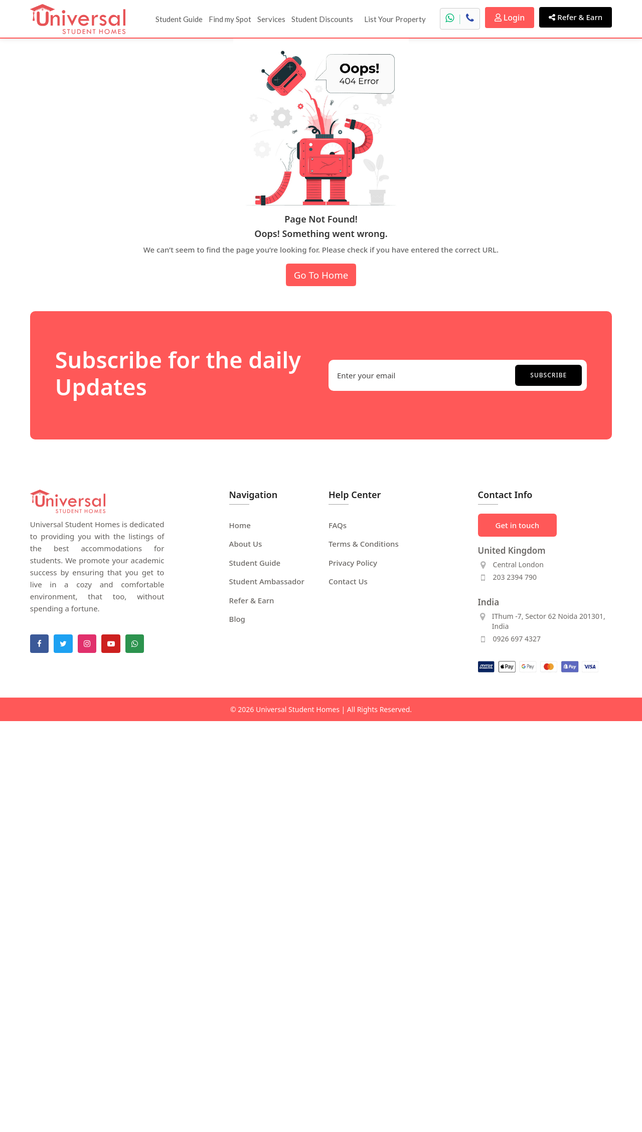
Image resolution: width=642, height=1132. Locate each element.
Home (240, 525)
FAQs (338, 525)
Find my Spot (230, 19)
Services (271, 19)
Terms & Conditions (364, 544)
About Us (245, 544)
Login (510, 17)
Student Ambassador (266, 581)
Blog (237, 619)
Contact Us (348, 581)
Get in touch (518, 525)
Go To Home (321, 275)
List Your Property (395, 19)
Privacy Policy (353, 563)
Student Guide (179, 19)
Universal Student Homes (298, 709)
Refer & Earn (575, 17)
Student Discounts (322, 19)
